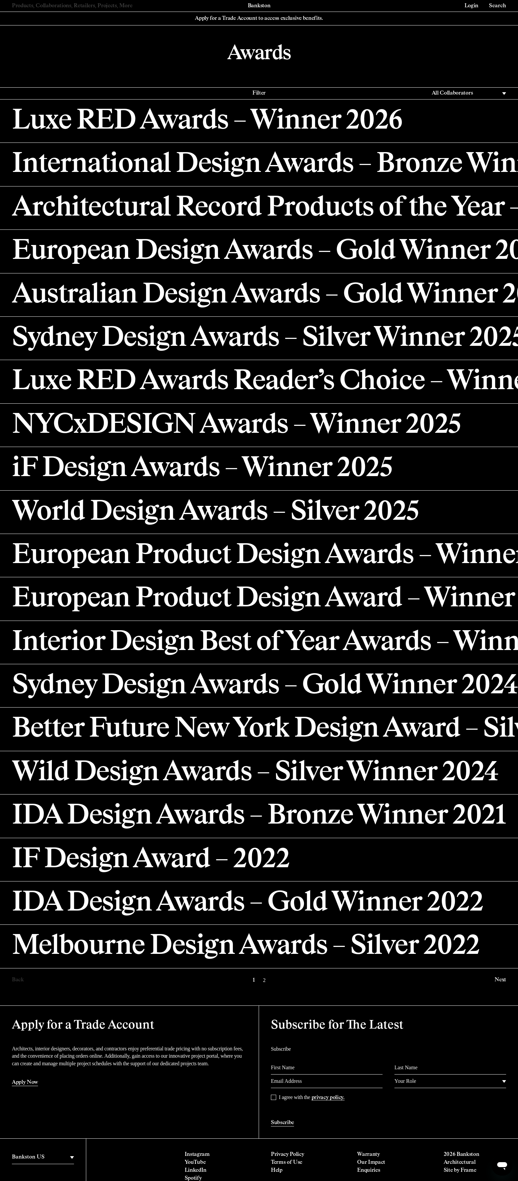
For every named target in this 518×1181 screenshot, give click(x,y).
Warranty (368, 1154)
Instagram (197, 1154)
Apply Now (25, 1082)
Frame (468, 1170)
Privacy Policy (287, 1154)
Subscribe (282, 1122)
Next (500, 980)
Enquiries (368, 1170)
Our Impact (371, 1162)
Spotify (193, 1178)
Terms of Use (286, 1162)
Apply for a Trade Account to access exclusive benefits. (259, 18)
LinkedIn (195, 1170)
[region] (43, 1157)
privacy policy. (328, 1097)
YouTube (195, 1162)
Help (276, 1170)
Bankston (259, 6)
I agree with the (312, 1097)
